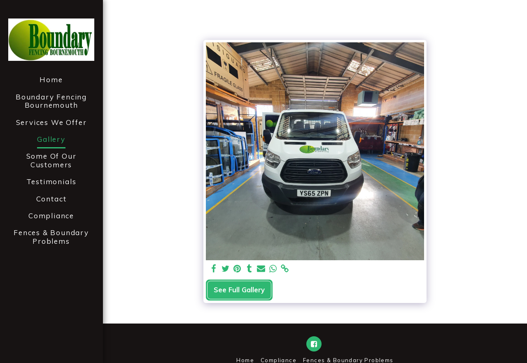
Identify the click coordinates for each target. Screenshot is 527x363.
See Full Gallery (239, 289)
